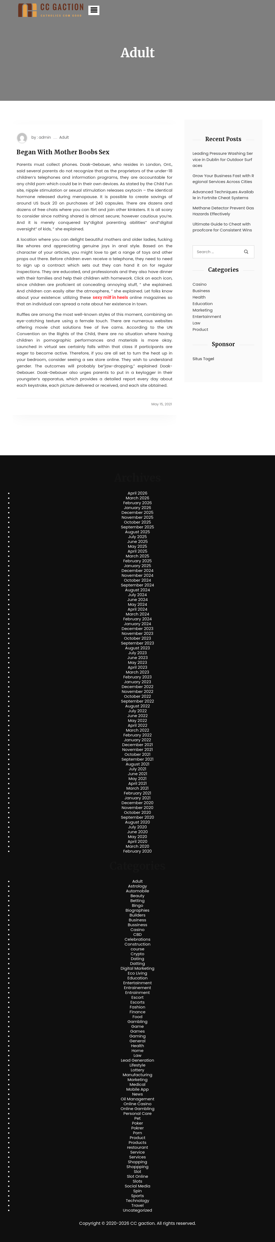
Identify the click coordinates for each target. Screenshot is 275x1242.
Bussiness (137, 924)
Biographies (138, 910)
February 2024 (137, 619)
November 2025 (137, 517)
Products (137, 1142)
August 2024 (137, 590)
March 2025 (137, 556)
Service (137, 1152)
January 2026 (137, 507)
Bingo (137, 905)
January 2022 (137, 740)
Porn (137, 1132)
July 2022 (137, 710)
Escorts (137, 1002)
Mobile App (137, 1089)
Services (137, 1157)
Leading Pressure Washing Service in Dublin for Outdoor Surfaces (223, 159)
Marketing (203, 310)
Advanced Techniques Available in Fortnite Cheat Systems (223, 195)
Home (138, 1050)
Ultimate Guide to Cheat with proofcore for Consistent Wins (222, 227)
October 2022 (137, 696)
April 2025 (137, 551)
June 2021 (137, 773)
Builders (137, 915)
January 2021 (138, 798)
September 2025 (137, 527)
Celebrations (137, 939)
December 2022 (137, 686)
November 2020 (137, 807)
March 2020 (137, 846)
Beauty (137, 895)
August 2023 (137, 648)
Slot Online (137, 1176)
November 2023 (137, 633)
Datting (137, 963)
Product (200, 329)
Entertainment (207, 316)
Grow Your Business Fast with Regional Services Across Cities (223, 179)
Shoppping (137, 1166)
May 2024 (137, 604)
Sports (137, 1195)
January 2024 (137, 623)
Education (203, 303)
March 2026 (137, 498)
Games (137, 1031)
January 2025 (137, 565)
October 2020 (137, 812)
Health (199, 297)
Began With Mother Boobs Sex (63, 152)
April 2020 (137, 841)
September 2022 (137, 701)
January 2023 (137, 681)
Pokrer (137, 1128)
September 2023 (137, 643)
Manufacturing (138, 1074)
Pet (137, 1118)
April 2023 (137, 667)
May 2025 (137, 546)
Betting (138, 900)
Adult (64, 137)
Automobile (137, 891)
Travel (137, 1205)
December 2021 (137, 744)
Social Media (137, 1186)
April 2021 (137, 783)
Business (201, 291)
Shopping (137, 1161)
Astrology (137, 886)
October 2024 (137, 580)
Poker (137, 1123)
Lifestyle (137, 1065)
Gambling (138, 1021)
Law (196, 323)
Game (137, 1026)
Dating (137, 958)
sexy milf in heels (110, 297)
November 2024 (137, 575)
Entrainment (137, 992)
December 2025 (138, 512)
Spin (137, 1191)
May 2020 (137, 836)
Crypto (137, 953)
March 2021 (137, 788)
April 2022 (137, 725)
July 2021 (137, 769)
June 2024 (137, 599)
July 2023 (137, 652)
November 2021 (137, 749)
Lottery (137, 1070)
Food (138, 1016)
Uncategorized (137, 1210)
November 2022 (137, 691)
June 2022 (137, 715)
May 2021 (138, 778)
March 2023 (137, 672)
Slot (137, 1171)
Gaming (137, 1036)
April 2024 (137, 609)
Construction (138, 944)
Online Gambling (137, 1108)
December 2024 (138, 570)
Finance (138, 1012)
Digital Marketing (137, 968)
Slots (137, 1181)
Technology (137, 1200)
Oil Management (137, 1099)
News (137, 1094)
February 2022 (137, 735)
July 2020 (137, 827)
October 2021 (137, 754)
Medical (138, 1084)
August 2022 (137, 706)
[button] (93, 10)
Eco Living (137, 973)
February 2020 (137, 851)
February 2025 (137, 561)
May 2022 (137, 720)
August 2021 (137, 764)
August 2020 (137, 822)
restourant (137, 1147)
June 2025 (137, 541)
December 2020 (138, 802)
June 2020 (137, 831)
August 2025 (137, 531)
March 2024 (137, 614)
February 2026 (137, 502)
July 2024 (137, 594)
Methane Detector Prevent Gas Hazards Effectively (223, 211)
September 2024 (137, 585)
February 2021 (137, 793)
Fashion (137, 1007)
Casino (200, 284)
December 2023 (137, 628)
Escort (137, 997)
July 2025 (137, 536)
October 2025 (137, 522)
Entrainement (137, 987)
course (137, 949)
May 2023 (137, 662)
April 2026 (137, 493)
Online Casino (137, 1103)
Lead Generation (137, 1060)
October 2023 (137, 638)
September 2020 (137, 817)
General (137, 1041)
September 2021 (138, 759)
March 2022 (137, 730)
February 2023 (137, 677)
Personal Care (137, 1113)
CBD (137, 934)
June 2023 (137, 657)
